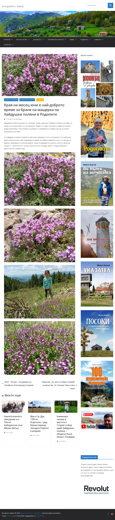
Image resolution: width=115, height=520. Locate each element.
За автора (7, 45)
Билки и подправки (11, 100)
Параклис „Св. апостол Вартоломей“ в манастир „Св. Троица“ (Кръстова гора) (59, 385)
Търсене (110, 5)
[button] (11, 39)
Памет (72, 40)
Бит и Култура (21, 40)
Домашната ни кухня (27, 100)
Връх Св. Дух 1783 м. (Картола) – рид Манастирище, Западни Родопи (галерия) (39, 423)
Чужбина (97, 40)
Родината (84, 40)
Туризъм (7, 40)
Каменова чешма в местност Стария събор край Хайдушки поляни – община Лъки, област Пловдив (66, 426)
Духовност (37, 40)
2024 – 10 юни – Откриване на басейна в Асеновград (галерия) (18, 383)
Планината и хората (56, 40)
